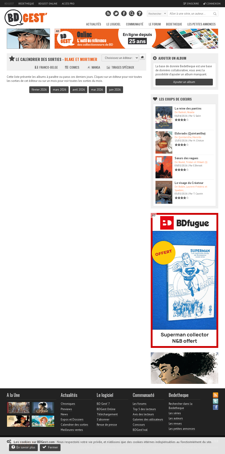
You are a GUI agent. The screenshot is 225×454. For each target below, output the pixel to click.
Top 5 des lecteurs (144, 409)
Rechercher (215, 14)
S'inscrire (191, 3)
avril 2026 (78, 90)
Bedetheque (26, 3)
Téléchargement (107, 414)
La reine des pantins (188, 108)
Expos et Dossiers (72, 419)
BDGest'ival (140, 430)
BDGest (9, 3)
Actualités (93, 24)
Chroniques (68, 404)
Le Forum (155, 24)
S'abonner (103, 419)
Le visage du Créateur (189, 183)
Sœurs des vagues (186, 158)
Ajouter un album (184, 82)
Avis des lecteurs (143, 414)
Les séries (175, 413)
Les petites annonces (201, 24)
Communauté (134, 24)
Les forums (139, 404)
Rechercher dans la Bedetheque (180, 406)
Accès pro (68, 3)
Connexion (211, 3)
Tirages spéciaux (120, 67)
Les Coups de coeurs (175, 98)
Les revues (175, 423)
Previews (66, 409)
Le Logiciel (113, 24)
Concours (139, 425)
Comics (72, 67)
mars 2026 (59, 90)
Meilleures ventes (72, 430)
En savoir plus (23, 447)
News (64, 414)
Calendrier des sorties (74, 425)
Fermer (50, 447)
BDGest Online (47, 3)
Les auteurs (176, 418)
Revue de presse (107, 425)
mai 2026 (97, 90)
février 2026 (39, 90)
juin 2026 (115, 90)
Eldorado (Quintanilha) (190, 133)
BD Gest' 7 (103, 404)
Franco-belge (46, 67)
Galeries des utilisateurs (148, 419)
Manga (93, 67)
